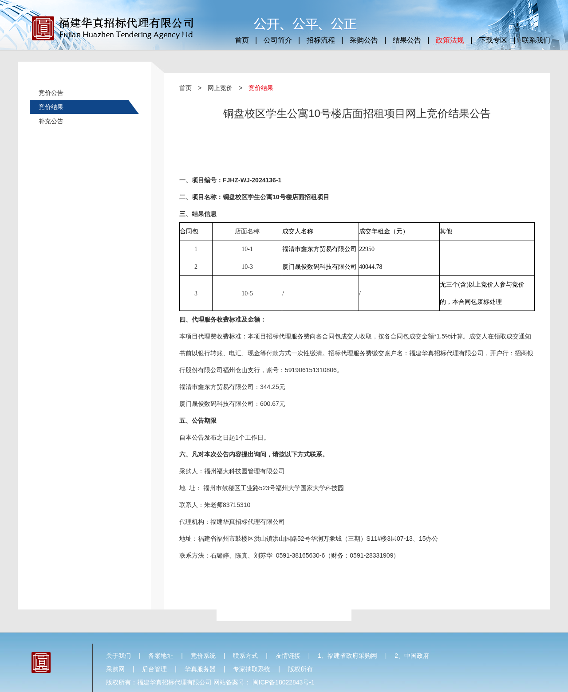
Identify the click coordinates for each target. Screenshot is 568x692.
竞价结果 (51, 106)
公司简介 (278, 40)
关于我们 (118, 655)
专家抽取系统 (251, 668)
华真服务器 (200, 668)
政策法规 (450, 40)
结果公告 (407, 40)
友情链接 (288, 655)
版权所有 (300, 668)
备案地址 (160, 655)
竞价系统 (203, 655)
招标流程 (321, 40)
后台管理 (154, 668)
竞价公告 (51, 92)
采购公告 (364, 40)
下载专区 (493, 40)
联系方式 (245, 655)
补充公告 (51, 121)
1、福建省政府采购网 (347, 655)
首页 (242, 40)
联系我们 (536, 40)
